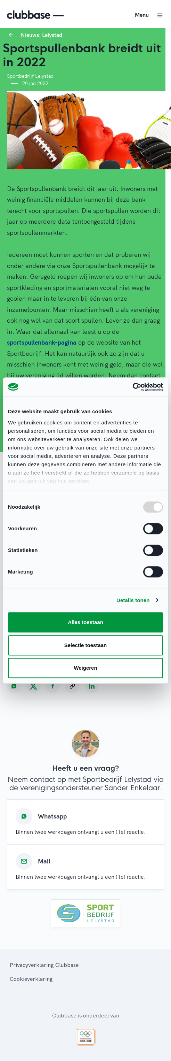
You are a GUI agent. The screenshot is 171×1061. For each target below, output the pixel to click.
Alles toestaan (85, 622)
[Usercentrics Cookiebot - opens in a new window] (132, 387)
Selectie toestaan (85, 645)
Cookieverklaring (31, 978)
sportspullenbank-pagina (41, 342)
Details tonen (132, 600)
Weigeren (85, 668)
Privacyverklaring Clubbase (44, 964)
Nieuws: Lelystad (41, 34)
